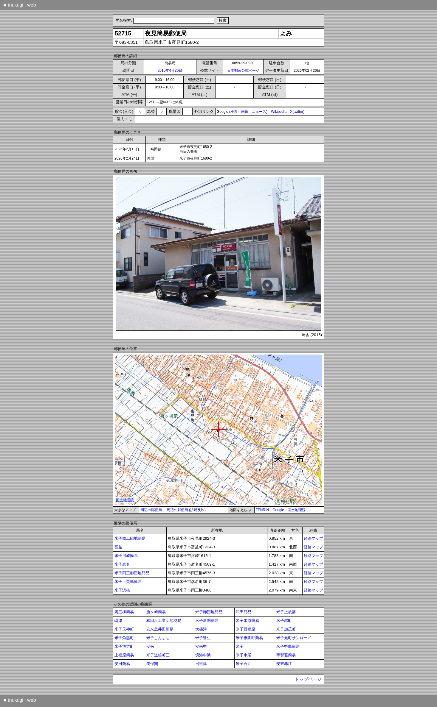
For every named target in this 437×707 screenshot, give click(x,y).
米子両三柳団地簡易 (131, 573)
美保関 (152, 663)
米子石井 (243, 663)
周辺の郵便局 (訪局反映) (186, 510)
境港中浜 (203, 655)
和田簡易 (243, 612)
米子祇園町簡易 (249, 638)
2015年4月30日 (170, 70)
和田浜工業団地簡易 (163, 620)
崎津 (118, 620)
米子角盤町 (124, 638)
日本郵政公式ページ (243, 70)
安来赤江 (284, 663)
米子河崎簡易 (126, 555)
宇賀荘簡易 (286, 655)
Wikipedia (278, 112)
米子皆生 (203, 638)
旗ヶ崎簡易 (156, 612)
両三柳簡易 (124, 612)
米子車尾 (243, 655)
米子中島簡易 (288, 646)
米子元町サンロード (293, 638)
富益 (118, 547)
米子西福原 (245, 629)
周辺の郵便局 (151, 510)
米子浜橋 (122, 590)
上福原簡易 (124, 655)
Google (278, 510)
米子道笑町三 (158, 655)
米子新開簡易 (206, 620)
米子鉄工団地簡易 (129, 538)
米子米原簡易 (247, 620)
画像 (244, 112)
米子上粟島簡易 (128, 581)
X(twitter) (297, 112)
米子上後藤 (286, 612)
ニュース (259, 112)
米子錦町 (284, 620)
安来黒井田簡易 (159, 629)
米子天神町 (124, 629)
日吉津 (201, 663)
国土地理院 (297, 510)
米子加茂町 (286, 629)
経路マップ (313, 538)
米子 (240, 646)
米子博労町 (124, 646)
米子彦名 (122, 564)
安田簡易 (122, 663)
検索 (234, 112)
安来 (150, 646)
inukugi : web (19, 4)
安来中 (201, 646)
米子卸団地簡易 (208, 612)
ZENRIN (262, 510)
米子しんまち (158, 638)
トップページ (308, 679)
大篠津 (201, 629)
